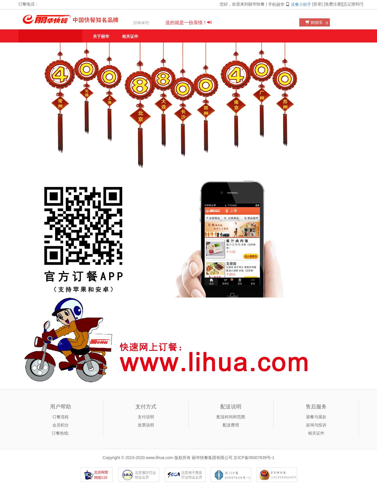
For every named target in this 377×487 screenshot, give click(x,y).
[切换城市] (141, 23)
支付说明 (146, 417)
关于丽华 (101, 36)
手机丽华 (279, 4)
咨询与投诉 (316, 425)
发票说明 (146, 425)
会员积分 (60, 425)
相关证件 (130, 36)
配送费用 (231, 425)
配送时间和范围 (231, 417)
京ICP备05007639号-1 (253, 457)
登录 (317, 4)
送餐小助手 (301, 4)
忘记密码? (353, 4)
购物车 (317, 22)
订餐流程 (60, 417)
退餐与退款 (316, 417)
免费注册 (333, 4)
